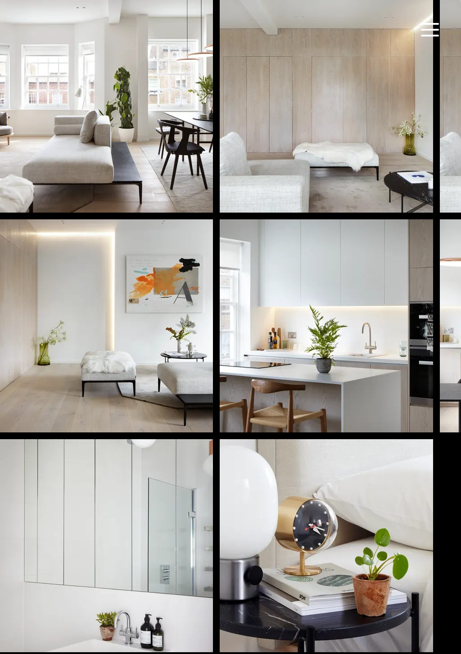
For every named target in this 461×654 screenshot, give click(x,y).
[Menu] (429, 30)
